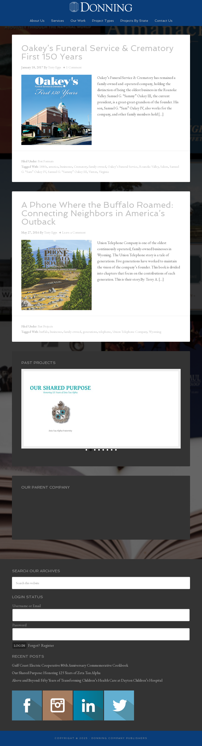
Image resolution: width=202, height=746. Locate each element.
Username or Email (26, 605)
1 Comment (74, 67)
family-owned (97, 166)
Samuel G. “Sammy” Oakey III (67, 172)
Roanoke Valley (149, 166)
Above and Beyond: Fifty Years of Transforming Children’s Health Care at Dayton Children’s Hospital (87, 680)
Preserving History (101, 7)
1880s (43, 166)
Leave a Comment (74, 232)
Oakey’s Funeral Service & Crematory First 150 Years (97, 52)
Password (19, 625)
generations (90, 332)
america (53, 166)
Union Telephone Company (129, 332)
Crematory (80, 166)
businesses (66, 166)
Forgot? (34, 645)
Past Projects (45, 326)
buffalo (43, 332)
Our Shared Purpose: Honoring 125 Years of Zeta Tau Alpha (56, 672)
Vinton (93, 172)
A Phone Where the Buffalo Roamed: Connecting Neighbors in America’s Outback (97, 213)
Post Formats (45, 161)
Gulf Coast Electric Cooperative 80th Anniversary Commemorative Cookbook (70, 665)
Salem (164, 166)
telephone (105, 332)
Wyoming (155, 332)
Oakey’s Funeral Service (123, 166)
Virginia (104, 172)
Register (47, 645)
